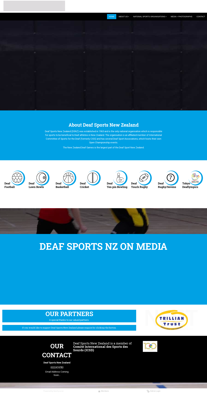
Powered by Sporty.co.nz (54, 391)
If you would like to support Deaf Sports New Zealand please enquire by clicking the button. (69, 327)
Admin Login (153, 391)
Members (103, 391)
